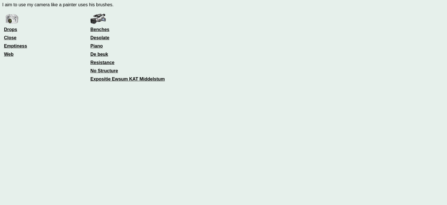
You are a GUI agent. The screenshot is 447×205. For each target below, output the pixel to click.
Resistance (102, 62)
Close (10, 37)
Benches (99, 29)
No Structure (104, 70)
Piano (96, 46)
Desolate (99, 37)
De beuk (99, 54)
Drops (10, 29)
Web (8, 54)
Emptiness (15, 46)
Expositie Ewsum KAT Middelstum (127, 79)
